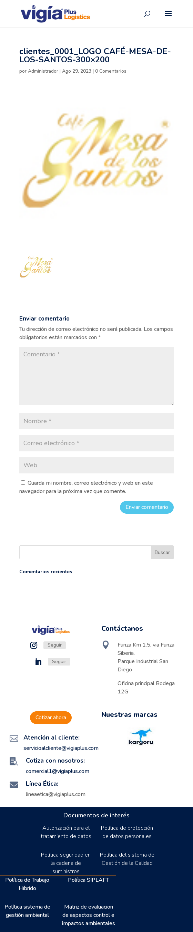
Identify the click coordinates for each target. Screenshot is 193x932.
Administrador (43, 71)
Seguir (55, 645)
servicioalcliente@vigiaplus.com (61, 748)
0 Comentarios (110, 71)
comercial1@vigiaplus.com (57, 771)
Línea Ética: (42, 783)
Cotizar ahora (50, 717)
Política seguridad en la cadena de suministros (66, 863)
